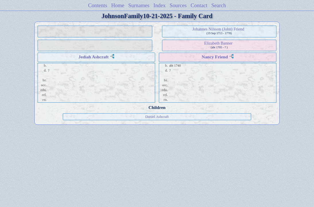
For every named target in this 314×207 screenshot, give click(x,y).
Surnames (138, 5)
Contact (199, 5)
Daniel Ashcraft (157, 116)
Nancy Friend (215, 56)
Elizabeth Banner (218, 43)
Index (159, 5)
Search (218, 5)
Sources (178, 5)
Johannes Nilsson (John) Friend (218, 29)
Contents (97, 5)
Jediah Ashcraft (93, 56)
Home (117, 5)
